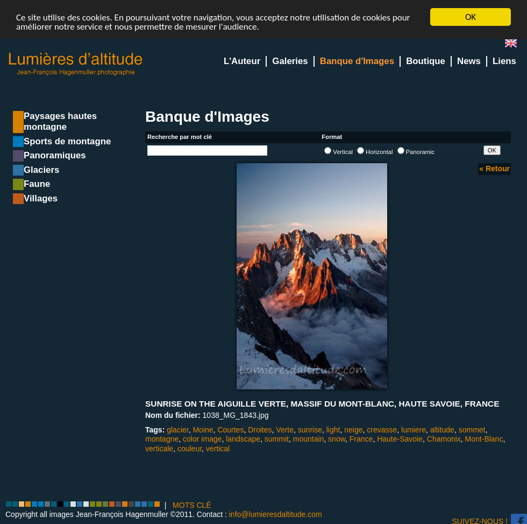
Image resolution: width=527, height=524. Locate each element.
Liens (504, 61)
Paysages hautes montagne (60, 121)
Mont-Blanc (484, 439)
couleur (189, 448)
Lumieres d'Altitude (75, 64)
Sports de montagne (67, 141)
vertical (218, 448)
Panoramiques (55, 155)
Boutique (425, 61)
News (469, 61)
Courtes (230, 429)
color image (202, 439)
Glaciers (41, 170)
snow (336, 439)
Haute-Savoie (400, 439)
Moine (203, 429)
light (333, 429)
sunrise (310, 429)
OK (470, 17)
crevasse (382, 429)
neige (353, 429)
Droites (260, 429)
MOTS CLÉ (192, 505)
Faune (37, 184)
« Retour (494, 168)
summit (277, 439)
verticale (159, 448)
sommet (472, 429)
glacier (177, 429)
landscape (243, 439)
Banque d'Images (357, 61)
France (361, 439)
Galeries (290, 61)
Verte (285, 429)
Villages (41, 198)
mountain (308, 439)
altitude (442, 429)
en (515, 45)
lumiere (413, 429)
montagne (162, 439)
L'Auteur (242, 61)
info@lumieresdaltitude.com (275, 514)
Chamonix (444, 439)
